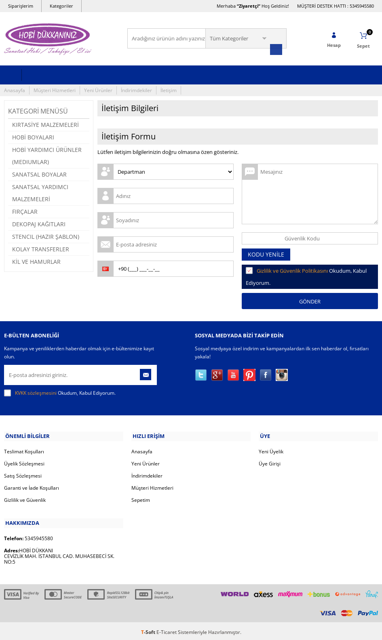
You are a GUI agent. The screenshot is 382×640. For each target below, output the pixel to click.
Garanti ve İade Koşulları (31, 486)
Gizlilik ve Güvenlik (25, 498)
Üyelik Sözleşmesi (24, 462)
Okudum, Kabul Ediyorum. (60, 392)
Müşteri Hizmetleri (55, 89)
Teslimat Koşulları (24, 449)
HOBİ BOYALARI (33, 136)
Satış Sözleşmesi (23, 474)
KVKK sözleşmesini (36, 392)
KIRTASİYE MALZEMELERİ (45, 124)
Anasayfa (14, 89)
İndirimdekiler (136, 89)
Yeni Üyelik (271, 449)
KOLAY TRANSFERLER (40, 248)
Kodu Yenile (266, 253)
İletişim (168, 89)
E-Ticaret (166, 629)
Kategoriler (61, 6)
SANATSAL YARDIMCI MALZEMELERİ (40, 192)
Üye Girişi (270, 462)
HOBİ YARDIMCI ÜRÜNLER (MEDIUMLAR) (47, 155)
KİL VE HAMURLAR (36, 261)
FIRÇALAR (25, 211)
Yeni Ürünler (98, 89)
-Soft (148, 629)
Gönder (310, 300)
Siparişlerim (20, 6)
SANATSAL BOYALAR (39, 173)
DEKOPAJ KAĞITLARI (38, 223)
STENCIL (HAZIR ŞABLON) (45, 236)
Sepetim (140, 498)
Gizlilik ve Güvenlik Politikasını (292, 270)
